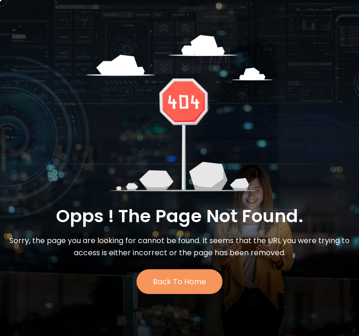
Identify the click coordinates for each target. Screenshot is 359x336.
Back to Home (179, 281)
